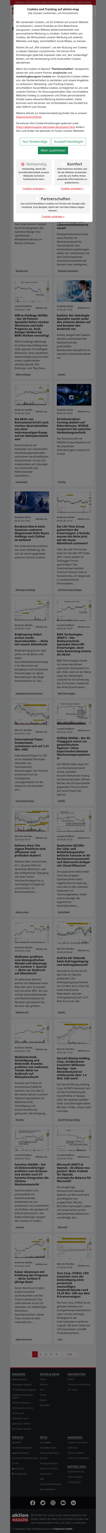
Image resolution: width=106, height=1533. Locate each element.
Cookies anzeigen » (34, 188)
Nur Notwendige (35, 141)
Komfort (74, 164)
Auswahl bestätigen (68, 141)
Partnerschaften (55, 198)
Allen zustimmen (53, 150)
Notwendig (36, 164)
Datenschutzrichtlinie (28, 117)
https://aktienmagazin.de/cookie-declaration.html (45, 127)
